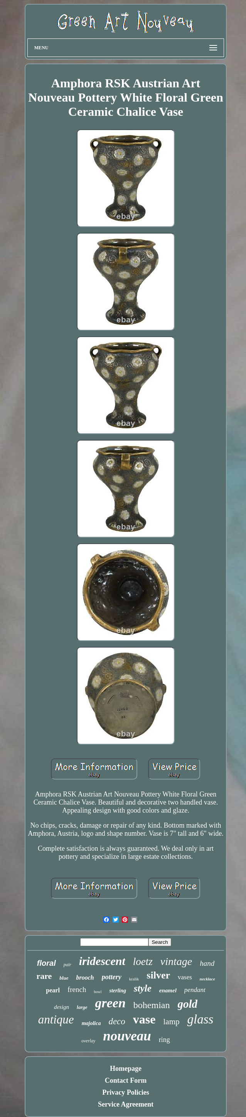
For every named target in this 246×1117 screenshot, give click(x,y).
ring (164, 1040)
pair (67, 964)
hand (207, 963)
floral (46, 963)
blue (63, 978)
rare (44, 976)
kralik (134, 979)
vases (185, 977)
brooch (85, 977)
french (76, 989)
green (110, 1003)
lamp (171, 1021)
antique (56, 1019)
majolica (91, 1023)
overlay (88, 1041)
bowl (97, 992)
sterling (117, 990)
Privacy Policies (125, 1092)
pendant (195, 989)
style (143, 988)
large (82, 1007)
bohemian (151, 1005)
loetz (143, 961)
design (61, 1007)
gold (188, 1004)
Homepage (126, 1068)
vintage (176, 961)
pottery (111, 977)
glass (200, 1019)
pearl (53, 990)
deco (116, 1021)
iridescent (102, 961)
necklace (207, 979)
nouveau (127, 1036)
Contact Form (126, 1080)
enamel (168, 990)
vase (144, 1019)
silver (158, 975)
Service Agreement (125, 1104)
